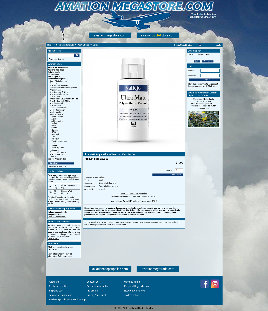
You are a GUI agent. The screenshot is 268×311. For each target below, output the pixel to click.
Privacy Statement (96, 295)
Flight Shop (53, 74)
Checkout (208, 61)
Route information (58, 286)
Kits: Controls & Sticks (59, 92)
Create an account (210, 84)
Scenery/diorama (57, 152)
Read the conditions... (57, 217)
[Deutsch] (208, 45)
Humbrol (55, 134)
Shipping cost (56, 290)
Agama (54, 119)
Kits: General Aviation (59, 94)
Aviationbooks (54, 72)
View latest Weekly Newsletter (61, 254)
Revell (54, 143)
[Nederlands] (196, 45)
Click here (212, 86)
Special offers (56, 154)
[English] (200, 45)
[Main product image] (134, 151)
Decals (53, 83)
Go (76, 55)
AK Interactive (57, 121)
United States (186, 45)
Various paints (57, 148)
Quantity (168, 170)
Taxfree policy (131, 295)
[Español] (204, 45)
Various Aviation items (58, 159)
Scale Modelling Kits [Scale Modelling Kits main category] (58, 81)
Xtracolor (55, 150)
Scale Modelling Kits (57, 79)
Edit (197, 61)
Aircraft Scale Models (57, 68)
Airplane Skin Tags (56, 70)
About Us (54, 281)
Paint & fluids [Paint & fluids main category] (57, 117)
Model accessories (58, 108)
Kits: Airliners (55, 90)
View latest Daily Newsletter (60, 256)
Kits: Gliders (55, 97)
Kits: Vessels (55, 105)
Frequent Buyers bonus (136, 286)
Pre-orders (92, 290)
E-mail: (191, 71)
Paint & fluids (55, 114)
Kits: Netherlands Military (61, 101)
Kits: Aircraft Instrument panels (63, 88)
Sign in (208, 80)
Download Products (56, 166)
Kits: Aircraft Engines (59, 85)
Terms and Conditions (60, 295)
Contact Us (92, 281)
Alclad (54, 123)
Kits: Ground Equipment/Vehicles (64, 99)
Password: (192, 75)
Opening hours (132, 281)
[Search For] (61, 55)
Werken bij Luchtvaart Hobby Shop (67, 299)
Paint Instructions (59, 141)
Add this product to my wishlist (133, 193)
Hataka (54, 130)
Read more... (53, 239)
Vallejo (54, 145)
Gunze (54, 128)
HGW (53, 132)
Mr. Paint (55, 139)
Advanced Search (56, 59)
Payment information (98, 286)
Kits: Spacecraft (57, 103)
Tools (52, 157)
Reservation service (134, 290)
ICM (53, 137)
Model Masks (55, 112)
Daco (53, 125)
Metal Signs (53, 76)
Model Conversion (57, 110)
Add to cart (177, 175)
